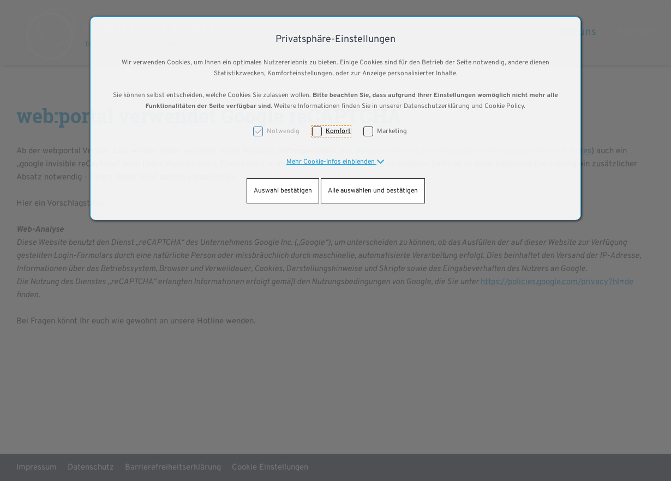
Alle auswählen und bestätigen (373, 191)
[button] (335, 162)
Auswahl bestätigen (283, 191)
